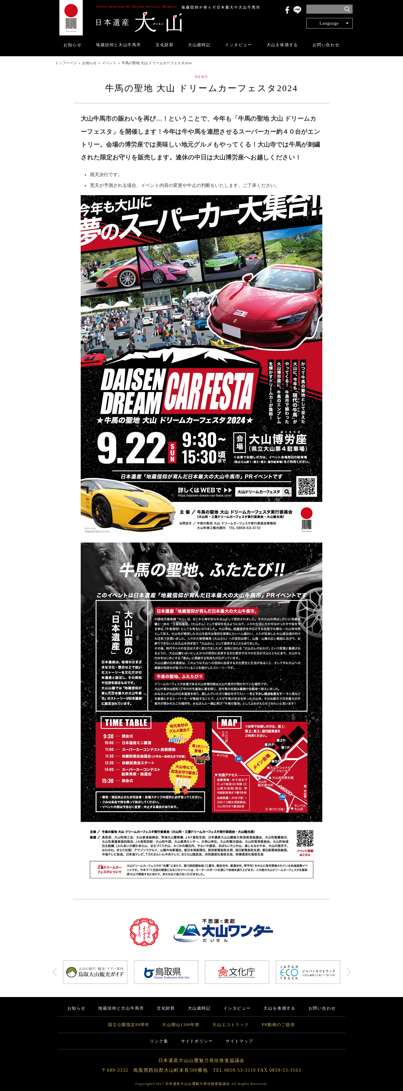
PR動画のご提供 (278, 1024)
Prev (55, 972)
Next (349, 972)
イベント (109, 63)
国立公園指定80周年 (129, 1024)
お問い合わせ (326, 45)
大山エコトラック (230, 1024)
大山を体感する (282, 45)
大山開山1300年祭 (181, 1024)
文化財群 (164, 45)
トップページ (66, 63)
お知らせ (72, 45)
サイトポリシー (197, 1041)
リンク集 (159, 1041)
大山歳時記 (199, 45)
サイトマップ (239, 1041)
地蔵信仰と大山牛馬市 (118, 45)
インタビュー (238, 45)
